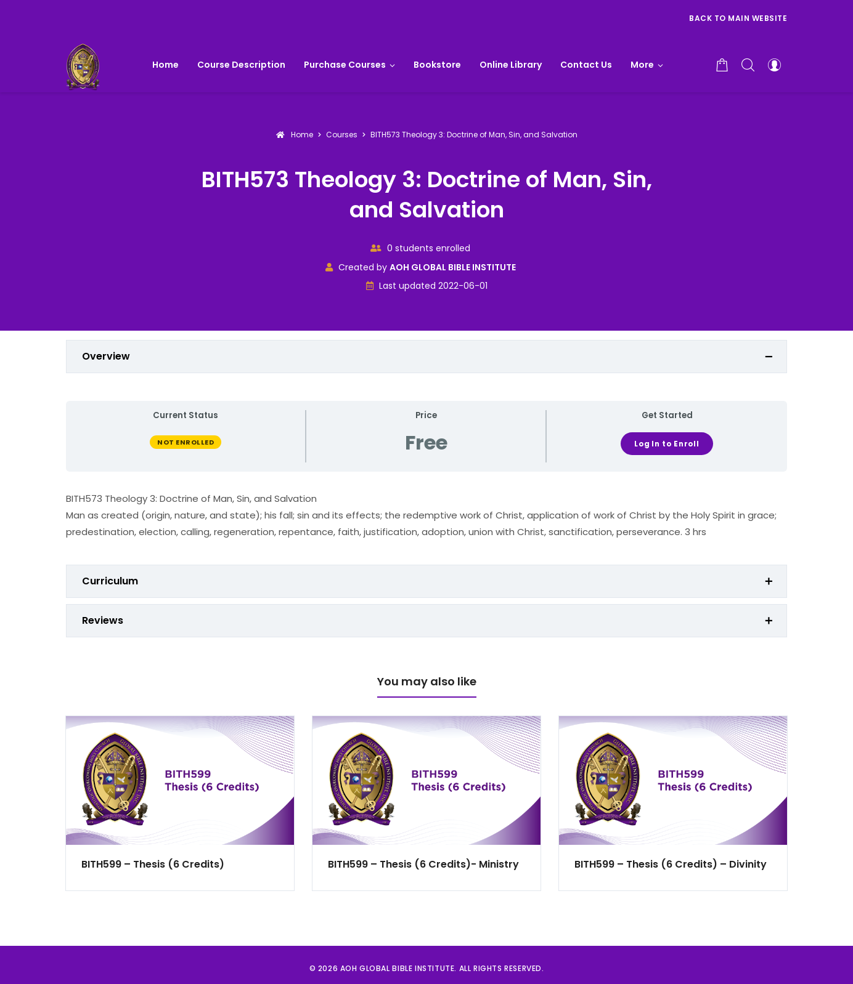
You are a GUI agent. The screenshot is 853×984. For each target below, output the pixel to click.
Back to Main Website (738, 18)
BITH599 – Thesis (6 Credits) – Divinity (670, 864)
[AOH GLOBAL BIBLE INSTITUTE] (83, 64)
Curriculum (110, 581)
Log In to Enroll (667, 444)
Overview (106, 356)
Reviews (102, 620)
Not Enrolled (185, 442)
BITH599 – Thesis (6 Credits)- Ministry (423, 864)
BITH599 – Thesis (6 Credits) (152, 864)
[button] (646, 64)
